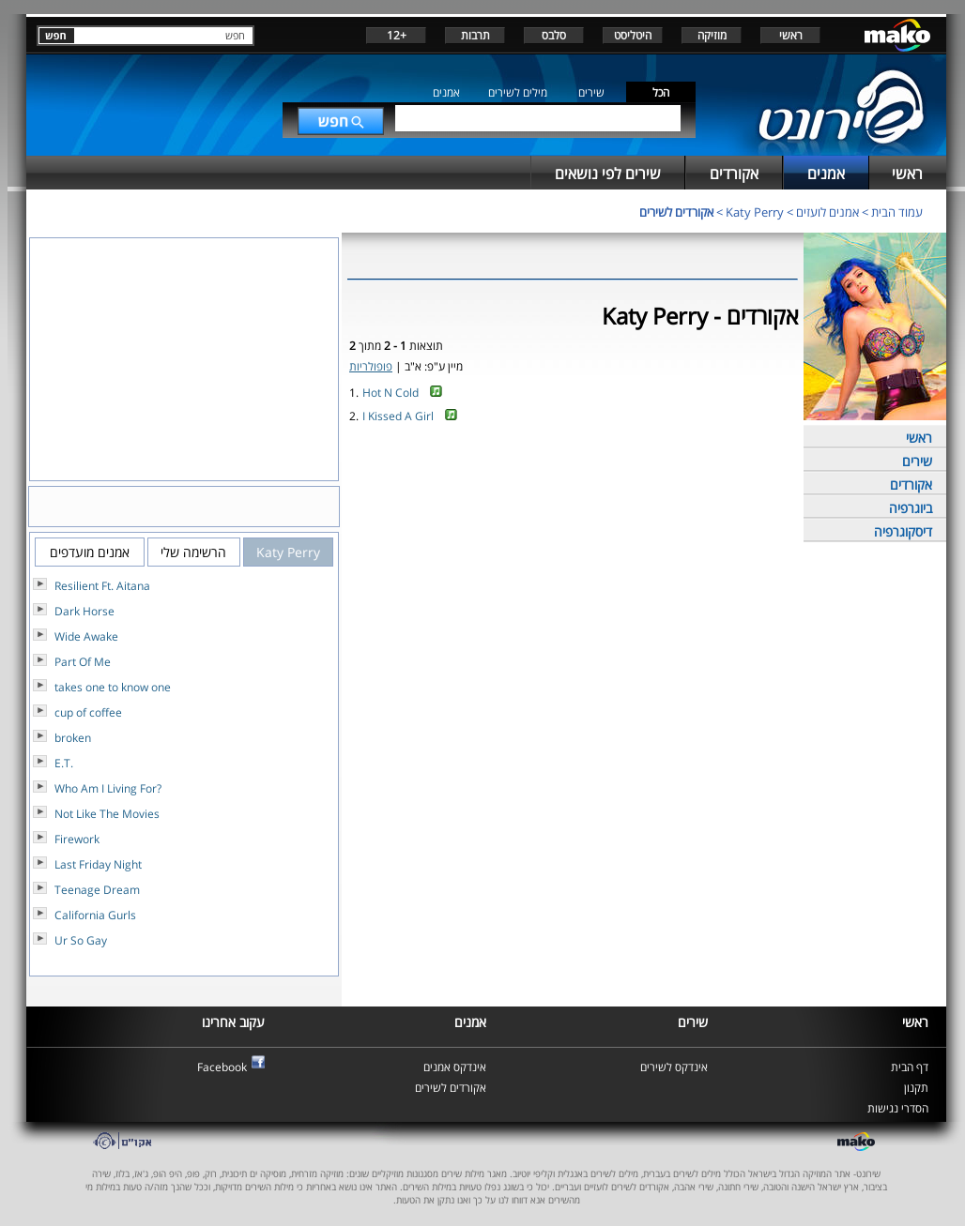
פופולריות (370, 366)
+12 (396, 35)
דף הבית (909, 1067)
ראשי (791, 35)
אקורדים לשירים (676, 212)
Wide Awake (86, 636)
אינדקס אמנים (454, 1067)
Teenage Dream (97, 890)
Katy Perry (755, 212)
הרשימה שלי (193, 552)
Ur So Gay (80, 940)
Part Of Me (82, 662)
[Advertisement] (572, 490)
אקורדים (911, 484)
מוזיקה (712, 35)
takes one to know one (112, 687)
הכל (660, 92)
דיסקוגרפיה (903, 531)
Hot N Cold (390, 393)
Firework (77, 839)
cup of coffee (88, 712)
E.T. (63, 763)
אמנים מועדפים (90, 552)
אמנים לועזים (827, 212)
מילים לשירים (517, 92)
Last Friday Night (98, 864)
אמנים (446, 92)
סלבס (554, 35)
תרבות (475, 35)
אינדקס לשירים (674, 1067)
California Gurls (95, 915)
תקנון (916, 1088)
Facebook (222, 1067)
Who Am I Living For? (107, 788)
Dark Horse (84, 611)
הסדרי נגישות (897, 1108)
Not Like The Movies (107, 814)
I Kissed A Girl (398, 416)
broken (72, 738)
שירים (591, 92)
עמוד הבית (897, 212)
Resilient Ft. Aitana (102, 586)
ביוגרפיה (910, 508)
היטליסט (632, 35)
